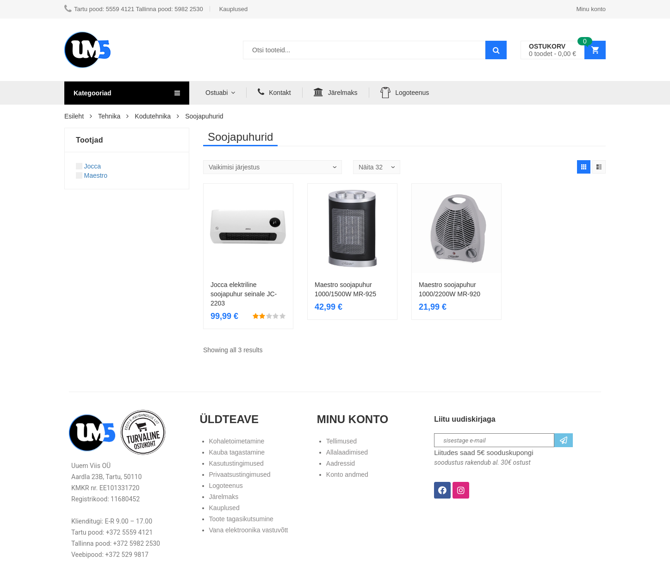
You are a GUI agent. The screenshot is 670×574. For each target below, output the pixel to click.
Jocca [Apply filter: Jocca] (88, 166)
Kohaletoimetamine (237, 441)
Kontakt (274, 92)
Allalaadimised (347, 452)
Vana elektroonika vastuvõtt (248, 530)
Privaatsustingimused (240, 474)
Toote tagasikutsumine (241, 519)
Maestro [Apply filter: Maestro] (91, 175)
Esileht (74, 116)
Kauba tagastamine (237, 452)
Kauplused (224, 508)
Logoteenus (404, 92)
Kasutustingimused (236, 463)
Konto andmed (347, 474)
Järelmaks (336, 92)
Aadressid (340, 463)
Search (496, 50)
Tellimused (341, 441)
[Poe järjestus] (272, 167)
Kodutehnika (153, 116)
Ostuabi (216, 92)
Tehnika (109, 116)
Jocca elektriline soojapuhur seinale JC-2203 (244, 294)
